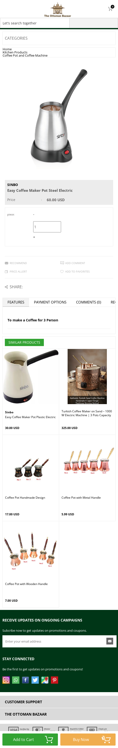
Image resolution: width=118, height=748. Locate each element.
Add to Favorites (77, 271)
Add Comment (75, 263)
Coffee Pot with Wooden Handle (26, 584)
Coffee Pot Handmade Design (25, 498)
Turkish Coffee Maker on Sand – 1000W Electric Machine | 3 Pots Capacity (87, 413)
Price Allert (18, 271)
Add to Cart (33, 739)
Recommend (18, 263)
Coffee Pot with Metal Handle (81, 498)
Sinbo (12, 184)
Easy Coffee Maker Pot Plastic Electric (30, 417)
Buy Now (92, 739)
